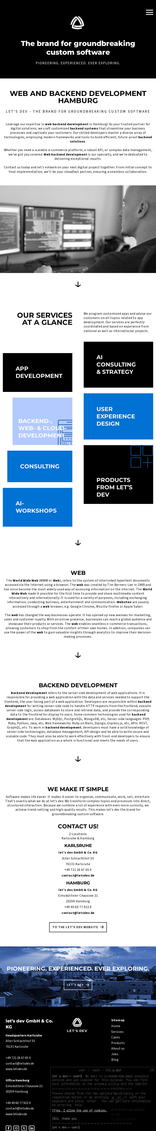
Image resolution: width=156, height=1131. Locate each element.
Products (118, 1043)
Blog (115, 1059)
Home (115, 1026)
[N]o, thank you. (65, 1118)
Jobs (114, 1054)
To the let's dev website (75, 927)
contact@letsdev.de (78, 875)
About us (118, 1048)
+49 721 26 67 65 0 (78, 870)
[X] (152, 1070)
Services (117, 1032)
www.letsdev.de (16, 1069)
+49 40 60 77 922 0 (78, 907)
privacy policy (106, 1084)
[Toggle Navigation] (149, 12)
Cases (115, 1037)
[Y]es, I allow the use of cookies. (79, 1110)
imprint (141, 1084)
